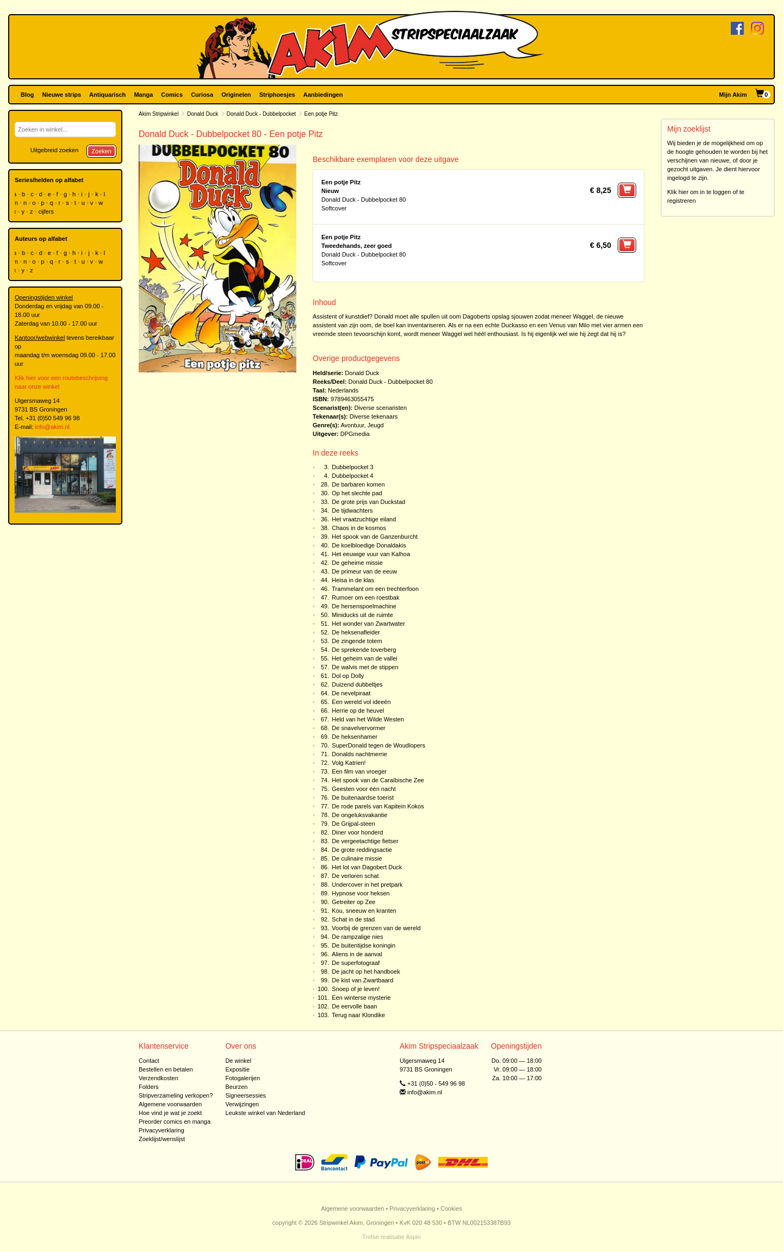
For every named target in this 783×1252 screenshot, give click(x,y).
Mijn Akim (733, 94)
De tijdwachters (352, 510)
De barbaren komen (358, 484)
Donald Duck (202, 114)
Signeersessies (245, 1095)
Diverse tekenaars (374, 416)
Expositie (237, 1069)
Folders (149, 1086)
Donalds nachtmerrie (359, 754)
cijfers (47, 211)
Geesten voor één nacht (363, 789)
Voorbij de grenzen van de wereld (376, 928)
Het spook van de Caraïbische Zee (378, 780)
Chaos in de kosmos (359, 528)
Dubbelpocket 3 (352, 467)
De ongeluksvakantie (359, 815)
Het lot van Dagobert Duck (367, 867)
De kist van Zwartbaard (362, 980)
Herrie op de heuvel (358, 710)
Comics (172, 94)
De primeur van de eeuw (364, 571)
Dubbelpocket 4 (352, 475)
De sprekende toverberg (364, 649)
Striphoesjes (277, 94)
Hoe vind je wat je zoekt (170, 1113)
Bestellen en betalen (166, 1069)
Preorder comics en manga (174, 1121)
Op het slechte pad (357, 493)
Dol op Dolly (348, 675)
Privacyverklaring (161, 1130)
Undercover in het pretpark (367, 884)
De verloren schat (355, 876)
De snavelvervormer (358, 728)
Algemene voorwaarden (170, 1104)
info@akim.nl (52, 426)
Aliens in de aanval (357, 954)
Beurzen (236, 1086)
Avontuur (352, 425)
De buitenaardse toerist (363, 797)
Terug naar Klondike (358, 1015)
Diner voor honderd (357, 832)
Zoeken (101, 151)
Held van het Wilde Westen (367, 719)
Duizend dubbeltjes (357, 684)
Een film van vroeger (359, 771)
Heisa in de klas (353, 580)
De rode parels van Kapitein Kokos (378, 806)
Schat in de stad (353, 919)
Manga (143, 94)
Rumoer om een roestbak (365, 597)
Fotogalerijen (242, 1078)
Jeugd (376, 425)
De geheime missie (357, 562)
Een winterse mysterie (361, 997)
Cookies (451, 1208)
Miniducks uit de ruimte (362, 615)
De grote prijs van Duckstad (368, 502)
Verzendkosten (158, 1078)
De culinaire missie (357, 858)
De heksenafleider (356, 632)
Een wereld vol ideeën (361, 702)
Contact (149, 1060)
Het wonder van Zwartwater (368, 623)
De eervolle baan (354, 1006)
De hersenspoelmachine (364, 606)
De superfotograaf (356, 963)
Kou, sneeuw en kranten (364, 910)
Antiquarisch (107, 94)
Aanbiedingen (323, 94)
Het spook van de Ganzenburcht (375, 536)
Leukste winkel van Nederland (265, 1113)
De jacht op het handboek (366, 971)
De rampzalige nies (357, 936)
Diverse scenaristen (380, 407)
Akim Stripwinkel (158, 114)
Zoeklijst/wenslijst (162, 1139)
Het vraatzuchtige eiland (364, 519)
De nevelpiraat (351, 693)
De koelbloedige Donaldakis (369, 545)
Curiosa (202, 94)
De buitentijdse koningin (363, 945)
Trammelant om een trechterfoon (375, 588)
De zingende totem (357, 641)
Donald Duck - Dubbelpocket (261, 114)
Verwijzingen (242, 1104)
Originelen (236, 94)
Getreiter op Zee (353, 902)
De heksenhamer (354, 736)
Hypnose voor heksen (360, 893)
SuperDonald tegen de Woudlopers (378, 745)
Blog (27, 94)
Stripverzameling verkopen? (176, 1095)
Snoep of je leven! (356, 989)
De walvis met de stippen (365, 667)
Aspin (413, 1237)
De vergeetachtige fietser (365, 841)
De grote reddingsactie (362, 849)
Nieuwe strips (62, 94)
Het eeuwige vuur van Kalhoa (371, 554)
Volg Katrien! (348, 762)
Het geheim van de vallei (364, 658)
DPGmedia (355, 434)
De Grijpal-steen (353, 823)
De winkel (238, 1060)
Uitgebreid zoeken (54, 150)
